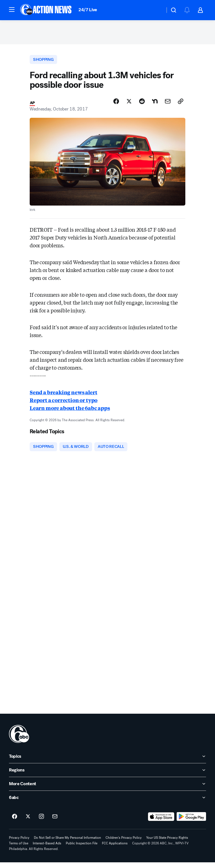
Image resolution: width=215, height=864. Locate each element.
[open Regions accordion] (107, 772)
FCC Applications (115, 845)
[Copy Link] (180, 103)
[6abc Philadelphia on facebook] (14, 818)
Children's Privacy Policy (124, 839)
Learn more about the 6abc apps (70, 409)
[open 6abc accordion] (107, 799)
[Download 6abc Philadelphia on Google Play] (191, 818)
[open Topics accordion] (107, 758)
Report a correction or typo (63, 401)
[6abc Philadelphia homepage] (46, 10)
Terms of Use (18, 845)
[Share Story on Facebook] (116, 103)
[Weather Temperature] (156, 10)
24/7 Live (87, 10)
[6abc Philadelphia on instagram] (41, 818)
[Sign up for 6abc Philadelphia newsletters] (54, 818)
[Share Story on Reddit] (142, 103)
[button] (12, 9)
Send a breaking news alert (63, 393)
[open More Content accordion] (107, 786)
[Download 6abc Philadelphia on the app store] (161, 818)
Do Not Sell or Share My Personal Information (67, 839)
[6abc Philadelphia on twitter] (28, 818)
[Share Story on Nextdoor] (155, 103)
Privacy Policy (19, 839)
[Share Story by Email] (167, 103)
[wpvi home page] (19, 736)
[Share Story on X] (129, 103)
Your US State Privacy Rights (167, 839)
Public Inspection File (81, 845)
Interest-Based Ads (47, 845)
